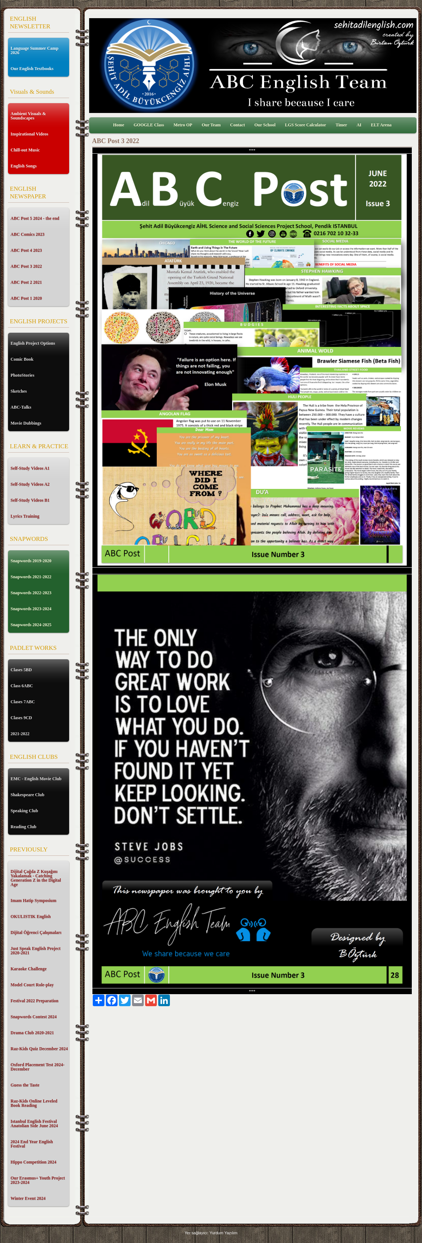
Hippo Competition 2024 (33, 1162)
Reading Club (23, 826)
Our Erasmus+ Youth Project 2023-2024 (38, 1180)
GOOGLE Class (149, 124)
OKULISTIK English (31, 916)
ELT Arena (381, 124)
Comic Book (22, 359)
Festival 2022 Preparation (35, 1000)
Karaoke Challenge (29, 968)
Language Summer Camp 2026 (35, 50)
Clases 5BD (21, 669)
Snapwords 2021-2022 (31, 576)
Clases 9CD (21, 717)
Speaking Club (24, 810)
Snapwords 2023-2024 (31, 608)
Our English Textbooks (32, 68)
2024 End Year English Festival (32, 1144)
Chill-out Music (25, 150)
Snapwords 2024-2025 (31, 624)
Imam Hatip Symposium (33, 900)
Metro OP (183, 124)
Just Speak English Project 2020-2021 (35, 950)
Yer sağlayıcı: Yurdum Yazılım (210, 1233)
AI (359, 124)
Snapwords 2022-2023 (31, 592)
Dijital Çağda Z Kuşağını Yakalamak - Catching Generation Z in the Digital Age (36, 878)
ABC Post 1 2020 (26, 298)
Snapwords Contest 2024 (34, 1016)
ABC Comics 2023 (27, 234)
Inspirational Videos (29, 134)
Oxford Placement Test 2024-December (37, 1067)
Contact (237, 124)
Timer (341, 124)
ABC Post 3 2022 (26, 266)
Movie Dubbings (26, 423)
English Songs (24, 166)
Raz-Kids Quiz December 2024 (39, 1048)
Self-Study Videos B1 (30, 500)
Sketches (19, 391)
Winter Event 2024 (28, 1198)
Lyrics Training (25, 516)
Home (118, 124)
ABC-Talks (21, 407)
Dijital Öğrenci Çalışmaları (36, 932)
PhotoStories (22, 375)
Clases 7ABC (23, 701)
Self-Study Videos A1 (30, 468)
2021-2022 (20, 733)
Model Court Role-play (32, 984)
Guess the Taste (25, 1085)
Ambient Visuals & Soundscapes (28, 116)
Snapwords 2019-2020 (31, 560)
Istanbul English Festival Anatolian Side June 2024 (34, 1123)
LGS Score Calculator (305, 124)
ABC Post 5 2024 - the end (35, 218)
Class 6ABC (22, 685)
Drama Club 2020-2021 (32, 1032)
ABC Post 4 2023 (26, 250)
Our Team (211, 124)
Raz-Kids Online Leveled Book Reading (34, 1103)
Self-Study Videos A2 (30, 484)
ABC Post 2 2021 (26, 282)
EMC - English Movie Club (36, 778)
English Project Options (33, 343)
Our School (264, 124)
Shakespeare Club (27, 794)
